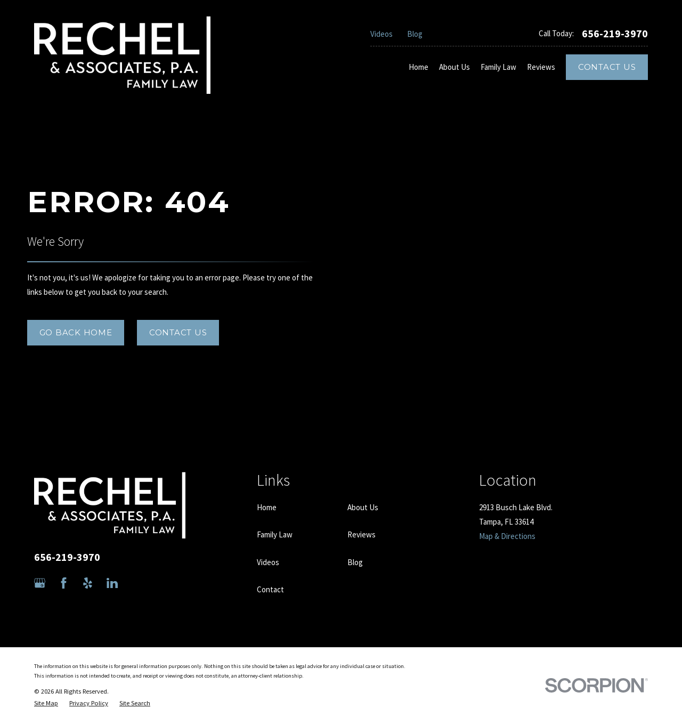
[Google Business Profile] (39, 583)
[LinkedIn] (112, 583)
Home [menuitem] (418, 67)
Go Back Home (75, 332)
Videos (381, 34)
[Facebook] (63, 583)
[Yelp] (87, 583)
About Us (362, 507)
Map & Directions (507, 536)
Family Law (275, 534)
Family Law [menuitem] (498, 67)
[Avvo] (136, 583)
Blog (415, 34)
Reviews (361, 534)
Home (267, 507)
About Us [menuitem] (454, 67)
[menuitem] (46, 703)
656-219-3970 (615, 33)
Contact (270, 589)
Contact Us (607, 67)
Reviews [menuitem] (541, 67)
